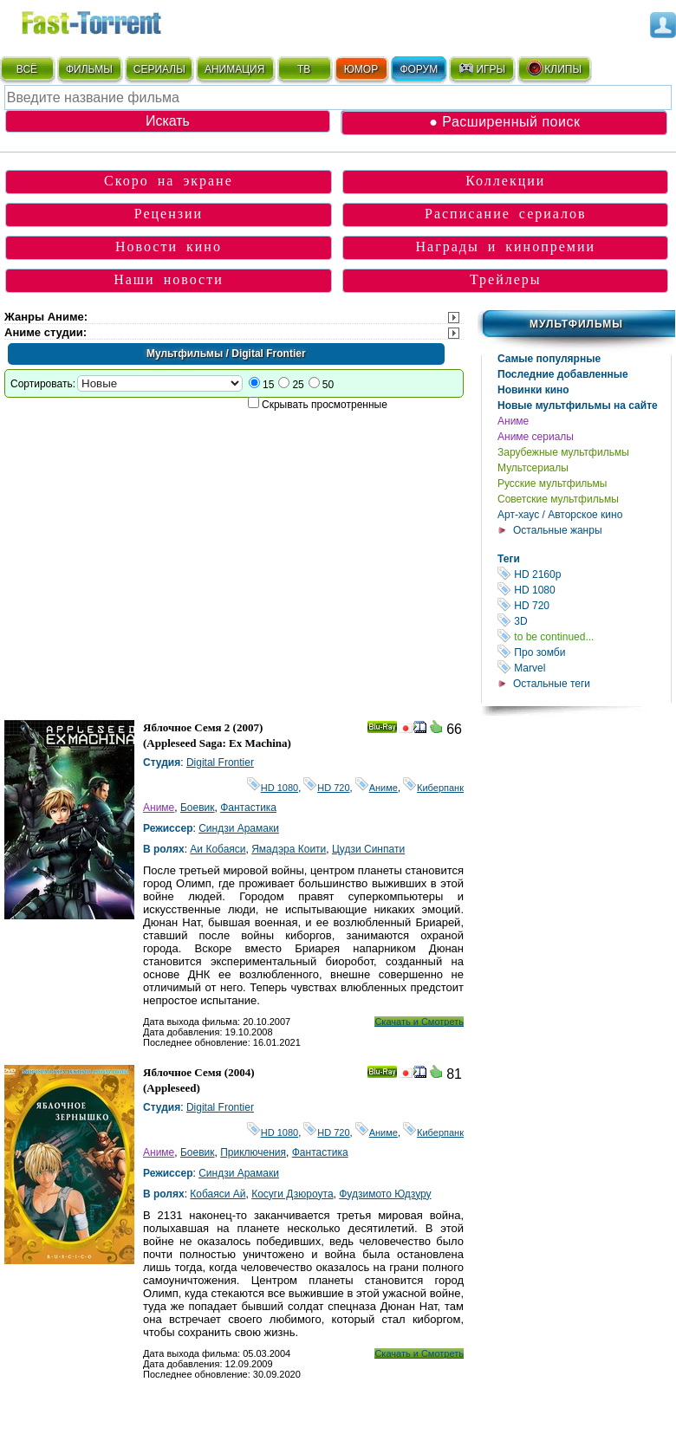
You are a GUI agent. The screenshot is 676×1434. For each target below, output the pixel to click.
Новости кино (168, 246)
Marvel (584, 667)
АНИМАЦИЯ (234, 69)
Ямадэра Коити (288, 849)
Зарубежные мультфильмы (563, 452)
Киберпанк (433, 787)
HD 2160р (584, 574)
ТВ (303, 69)
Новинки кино (533, 390)
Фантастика (248, 807)
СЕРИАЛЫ (159, 69)
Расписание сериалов (506, 213)
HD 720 (584, 605)
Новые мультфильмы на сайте (577, 405)
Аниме (513, 421)
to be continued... (584, 636)
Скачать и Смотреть (419, 1021)
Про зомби (584, 652)
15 (268, 385)
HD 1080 (584, 589)
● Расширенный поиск (504, 121)
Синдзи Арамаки (238, 828)
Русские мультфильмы (552, 483)
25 (297, 385)
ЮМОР (361, 69)
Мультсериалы (533, 468)
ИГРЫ (481, 68)
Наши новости (169, 279)
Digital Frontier (220, 762)
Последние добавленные (562, 374)
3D (584, 620)
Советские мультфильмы (558, 499)
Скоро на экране (168, 180)
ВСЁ (26, 69)
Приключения (253, 1152)
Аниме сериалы (535, 437)
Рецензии (168, 213)
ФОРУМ (419, 69)
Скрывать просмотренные (324, 405)
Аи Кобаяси (217, 849)
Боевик (197, 807)
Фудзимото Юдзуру (385, 1194)
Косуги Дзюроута (292, 1194)
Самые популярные (549, 359)
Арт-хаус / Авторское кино (559, 515)
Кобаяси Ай (217, 1194)
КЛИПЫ (554, 68)
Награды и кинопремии (505, 246)
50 (328, 385)
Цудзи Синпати (368, 849)
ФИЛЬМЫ (89, 69)
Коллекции (505, 180)
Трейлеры (506, 279)
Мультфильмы (576, 324)
